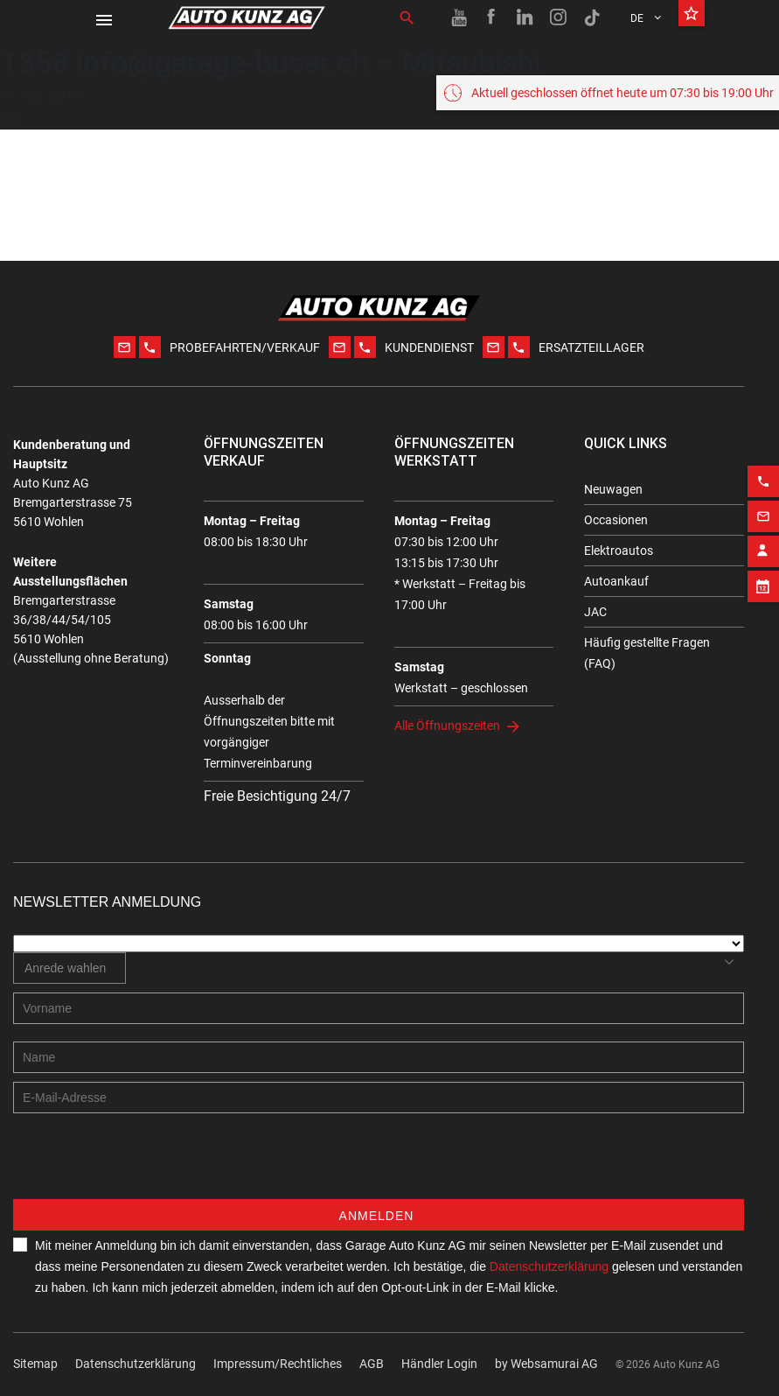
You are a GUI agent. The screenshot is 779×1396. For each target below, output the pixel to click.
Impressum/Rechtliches (277, 1364)
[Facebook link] (492, 17)
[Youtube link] (459, 17)
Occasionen (616, 520)
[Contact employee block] (763, 540)
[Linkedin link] (525, 17)
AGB (371, 1364)
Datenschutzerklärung (135, 1364)
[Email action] (763, 505)
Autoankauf (616, 581)
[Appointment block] (763, 575)
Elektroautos (618, 551)
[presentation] (146, 1165)
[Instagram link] (558, 17)
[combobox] (69, 968)
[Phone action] (763, 470)
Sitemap (35, 1364)
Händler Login (439, 1364)
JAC (595, 612)
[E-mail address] (378, 1097)
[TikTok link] (592, 17)
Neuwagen (613, 489)
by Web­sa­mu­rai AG (546, 1364)
